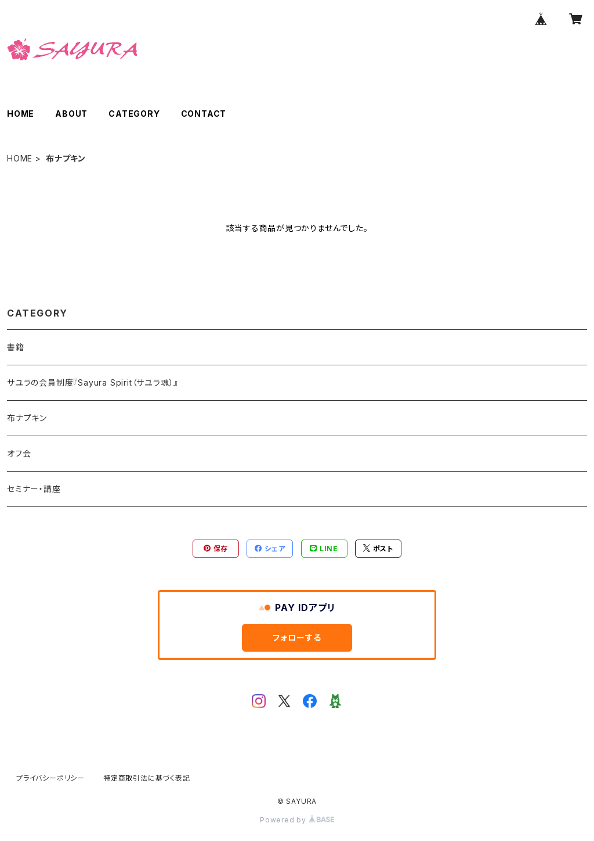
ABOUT (71, 113)
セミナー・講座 (34, 489)
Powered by (297, 819)
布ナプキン (27, 418)
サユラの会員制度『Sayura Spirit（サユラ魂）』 (92, 382)
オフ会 (19, 453)
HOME (20, 113)
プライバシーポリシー (50, 778)
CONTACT (204, 113)
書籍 (15, 347)
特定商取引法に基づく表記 (146, 778)
